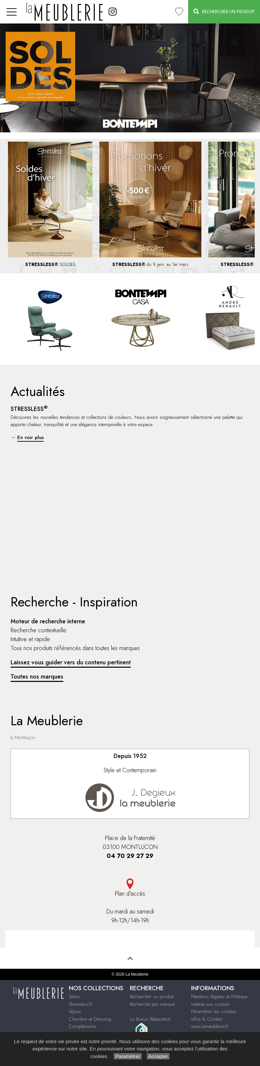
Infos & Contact (206, 1019)
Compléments (82, 1026)
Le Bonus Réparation (150, 1019)
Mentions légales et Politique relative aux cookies (219, 1000)
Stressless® (80, 1004)
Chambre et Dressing (90, 1019)
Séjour (75, 1011)
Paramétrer (127, 1056)
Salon (74, 996)
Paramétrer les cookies (213, 1011)
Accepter (158, 1056)
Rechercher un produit (152, 996)
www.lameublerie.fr (210, 1026)
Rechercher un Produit (224, 11)
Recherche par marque (152, 1004)
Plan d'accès (130, 888)
